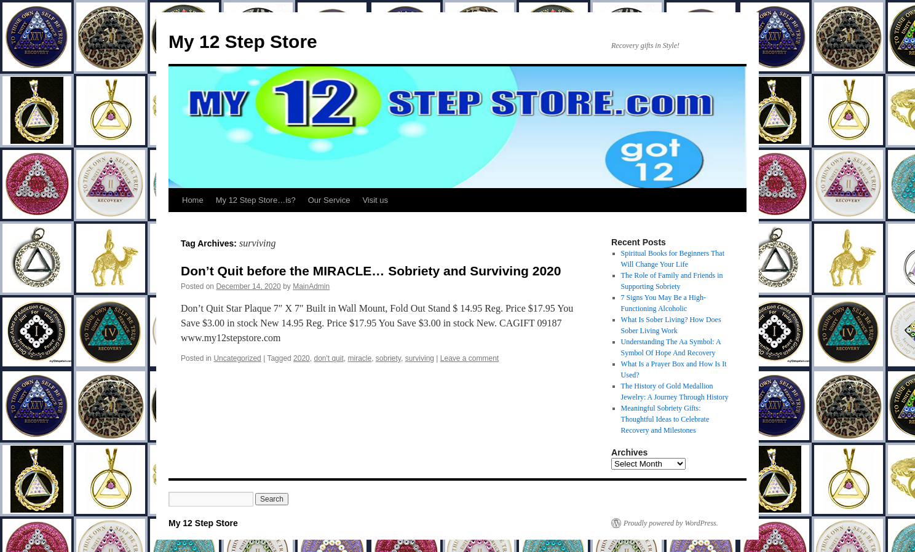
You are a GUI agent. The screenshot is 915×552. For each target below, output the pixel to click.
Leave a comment (469, 358)
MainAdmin (311, 286)
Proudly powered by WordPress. (671, 523)
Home (193, 200)
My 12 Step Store (242, 41)
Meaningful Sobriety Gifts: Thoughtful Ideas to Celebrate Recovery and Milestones (665, 419)
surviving (419, 358)
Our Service (329, 200)
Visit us (375, 200)
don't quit (328, 358)
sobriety (388, 358)
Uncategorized (237, 358)
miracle (359, 358)
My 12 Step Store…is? (256, 200)
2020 (301, 358)
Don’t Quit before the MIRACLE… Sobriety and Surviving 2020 (371, 271)
